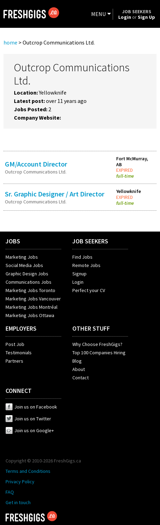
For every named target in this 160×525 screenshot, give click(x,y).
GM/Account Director (36, 164)
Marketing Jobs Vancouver (33, 299)
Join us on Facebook (31, 407)
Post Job (15, 344)
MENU (98, 13)
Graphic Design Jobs (27, 273)
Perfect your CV (88, 290)
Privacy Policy (20, 481)
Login (77, 282)
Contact (80, 377)
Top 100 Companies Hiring (99, 352)
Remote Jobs (86, 265)
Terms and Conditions (28, 471)
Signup (79, 273)
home (10, 42)
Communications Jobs (28, 282)
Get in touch (18, 502)
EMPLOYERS (21, 328)
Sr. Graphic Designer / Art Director (54, 193)
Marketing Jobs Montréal (31, 307)
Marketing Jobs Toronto (30, 290)
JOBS (13, 241)
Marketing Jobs (22, 257)
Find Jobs (82, 257)
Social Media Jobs (24, 265)
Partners (14, 361)
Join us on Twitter (28, 418)
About (78, 369)
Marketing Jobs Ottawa (30, 315)
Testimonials (19, 352)
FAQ (10, 492)
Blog (77, 361)
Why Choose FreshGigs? (97, 344)
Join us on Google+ (30, 430)
